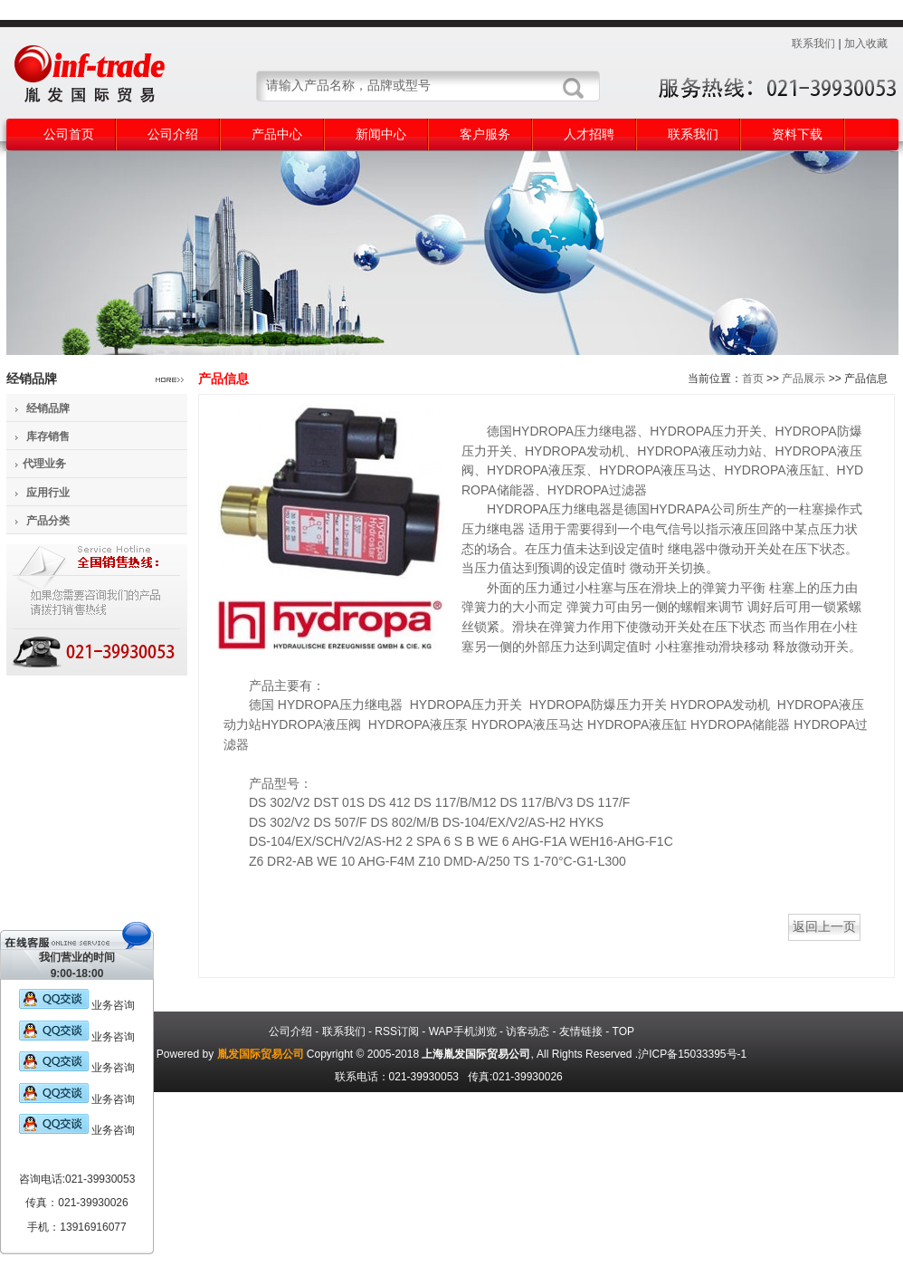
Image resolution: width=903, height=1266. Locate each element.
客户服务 (485, 134)
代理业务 (44, 463)
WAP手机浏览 (463, 1031)
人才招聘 (589, 134)
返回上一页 (824, 926)
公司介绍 (172, 134)
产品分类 (48, 520)
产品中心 (277, 134)
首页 (753, 378)
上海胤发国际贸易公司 (476, 1054)
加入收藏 (866, 43)
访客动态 (527, 1031)
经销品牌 (48, 408)
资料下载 (797, 134)
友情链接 (581, 1031)
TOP (623, 1031)
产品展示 (803, 378)
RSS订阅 (397, 1031)
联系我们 (813, 43)
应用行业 (48, 492)
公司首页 (68, 134)
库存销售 (48, 436)
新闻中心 (381, 134)
